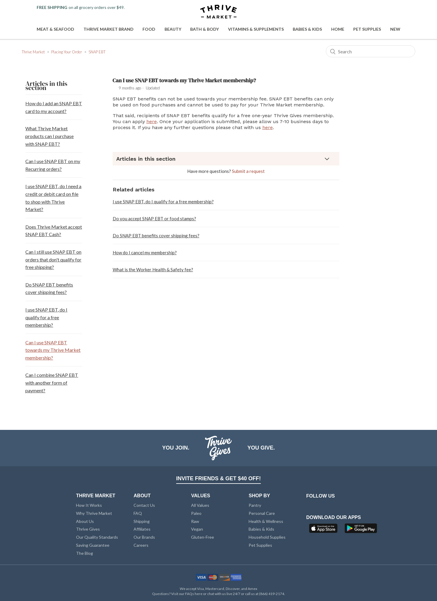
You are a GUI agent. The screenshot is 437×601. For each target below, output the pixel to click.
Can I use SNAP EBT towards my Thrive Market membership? (52, 350)
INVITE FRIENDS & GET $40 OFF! (218, 478)
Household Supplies (267, 537)
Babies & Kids (307, 29)
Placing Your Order (66, 51)
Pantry (255, 505)
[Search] (370, 51)
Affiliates (142, 529)
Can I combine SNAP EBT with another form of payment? (51, 382)
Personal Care (262, 513)
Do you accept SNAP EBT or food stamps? (154, 218)
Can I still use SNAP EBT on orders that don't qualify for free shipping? (53, 259)
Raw (195, 521)
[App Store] (324, 530)
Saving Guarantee (92, 545)
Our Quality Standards (97, 537)
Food (148, 29)
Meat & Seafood (55, 29)
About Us (85, 521)
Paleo (196, 513)
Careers (141, 545)
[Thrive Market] (218, 12)
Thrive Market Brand (108, 29)
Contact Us (144, 505)
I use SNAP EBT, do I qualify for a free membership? (46, 317)
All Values (200, 505)
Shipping (142, 521)
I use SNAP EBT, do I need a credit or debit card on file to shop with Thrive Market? (53, 197)
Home (337, 29)
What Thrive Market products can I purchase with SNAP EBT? (49, 136)
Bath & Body (204, 29)
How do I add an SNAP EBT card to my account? (53, 107)
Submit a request (248, 171)
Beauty (173, 29)
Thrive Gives (88, 529)
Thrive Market (33, 51)
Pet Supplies (367, 29)
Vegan (197, 529)
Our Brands (144, 537)
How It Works (89, 505)
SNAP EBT (97, 51)
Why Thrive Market (94, 513)
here (151, 121)
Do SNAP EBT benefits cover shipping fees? (49, 288)
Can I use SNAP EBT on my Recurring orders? (52, 165)
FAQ (138, 513)
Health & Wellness (266, 521)
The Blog (84, 553)
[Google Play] (361, 530)
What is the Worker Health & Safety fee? (153, 269)
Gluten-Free (202, 537)
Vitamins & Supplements (256, 29)
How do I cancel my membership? (145, 252)
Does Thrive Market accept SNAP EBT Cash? (53, 230)
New (395, 29)
